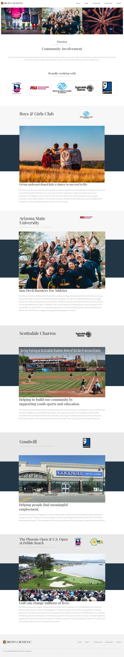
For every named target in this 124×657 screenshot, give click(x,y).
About (86, 3)
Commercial (96, 3)
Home (78, 3)
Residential (108, 3)
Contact (118, 3)
